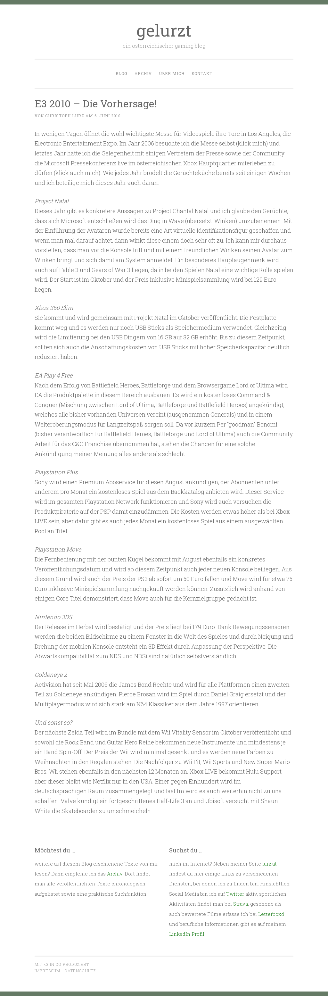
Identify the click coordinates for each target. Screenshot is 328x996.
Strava (240, 904)
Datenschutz (80, 970)
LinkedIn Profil (186, 934)
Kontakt (202, 73)
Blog (121, 73)
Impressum (47, 970)
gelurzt (164, 30)
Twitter (235, 894)
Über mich (171, 73)
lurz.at (269, 863)
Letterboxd (271, 914)
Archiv (143, 73)
